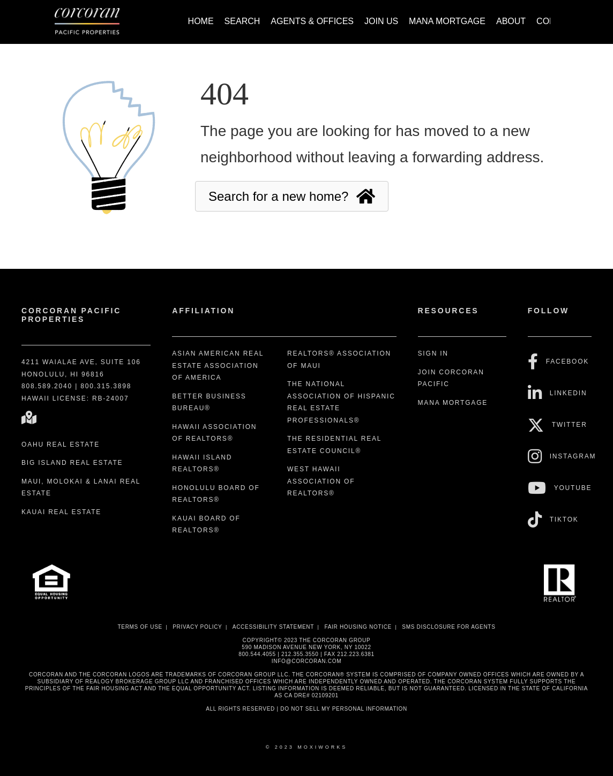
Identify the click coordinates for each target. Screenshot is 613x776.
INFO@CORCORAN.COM (306, 661)
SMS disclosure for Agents (448, 627)
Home (201, 21)
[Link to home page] (92, 22)
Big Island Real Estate (72, 462)
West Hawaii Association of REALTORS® (321, 481)
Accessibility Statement (273, 627)
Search (242, 21)
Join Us (381, 21)
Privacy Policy (197, 627)
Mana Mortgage (447, 21)
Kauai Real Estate (61, 512)
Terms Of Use (139, 627)
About (511, 21)
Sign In (433, 353)
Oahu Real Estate (60, 444)
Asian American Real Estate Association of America (217, 365)
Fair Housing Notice (358, 627)
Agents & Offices (312, 21)
